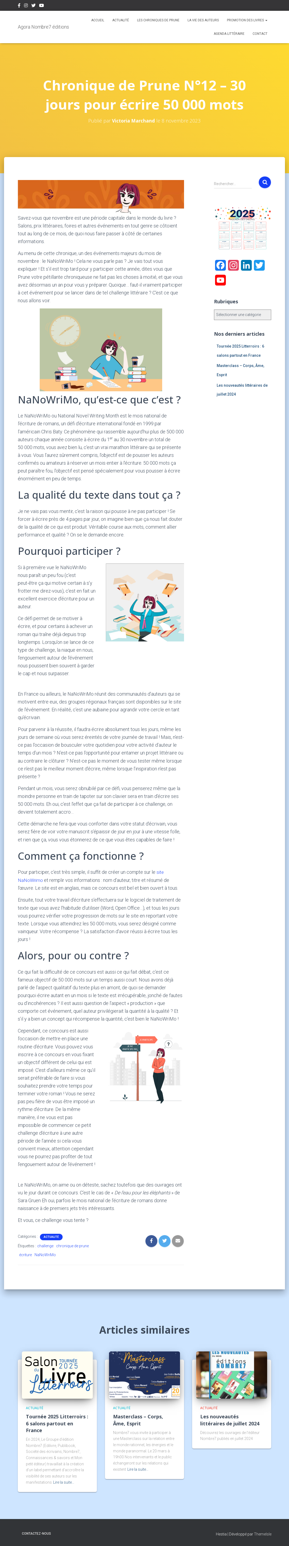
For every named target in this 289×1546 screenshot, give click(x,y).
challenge (45, 1245)
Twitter (33, 6)
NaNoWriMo (45, 1254)
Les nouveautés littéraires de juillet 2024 (229, 1419)
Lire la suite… (63, 1482)
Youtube (41, 6)
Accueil (97, 20)
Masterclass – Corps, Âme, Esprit (138, 1419)
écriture (25, 1254)
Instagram (26, 6)
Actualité (120, 20)
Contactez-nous (36, 1533)
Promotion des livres (247, 20)
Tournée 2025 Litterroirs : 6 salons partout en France (57, 1423)
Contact (260, 34)
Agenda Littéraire (229, 34)
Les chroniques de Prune (158, 20)
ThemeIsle (262, 1534)
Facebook (19, 6)
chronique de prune (72, 1245)
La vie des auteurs (203, 20)
